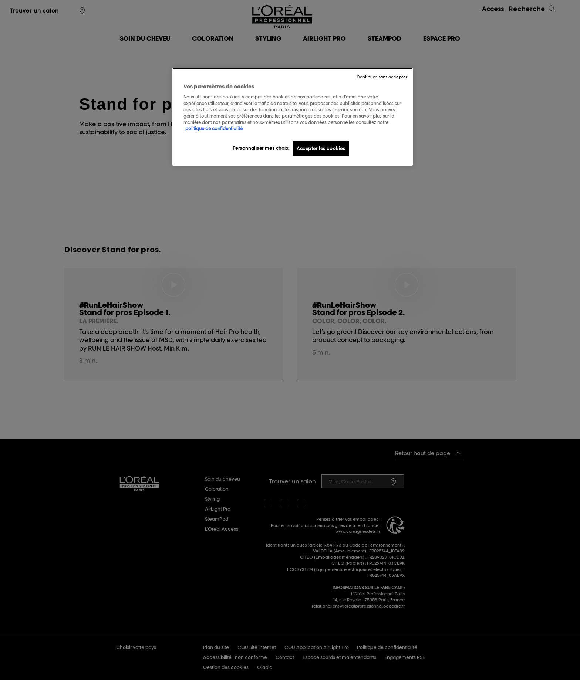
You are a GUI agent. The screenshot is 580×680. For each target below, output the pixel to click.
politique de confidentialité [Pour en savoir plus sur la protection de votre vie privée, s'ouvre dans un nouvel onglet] (214, 128)
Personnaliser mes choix (261, 148)
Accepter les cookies (321, 148)
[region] (292, 117)
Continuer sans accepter (382, 76)
